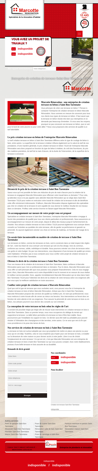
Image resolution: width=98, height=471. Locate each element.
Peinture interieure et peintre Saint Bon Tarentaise (78, 425)
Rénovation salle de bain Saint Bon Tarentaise (49, 430)
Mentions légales (22, 450)
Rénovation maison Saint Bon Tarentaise (76, 430)
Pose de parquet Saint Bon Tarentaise (15, 425)
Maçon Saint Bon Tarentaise (16, 434)
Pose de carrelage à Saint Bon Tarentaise (47, 435)
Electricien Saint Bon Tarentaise (17, 429)
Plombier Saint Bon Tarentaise (17, 432)
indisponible (68, 357)
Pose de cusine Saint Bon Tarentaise (45, 425)
